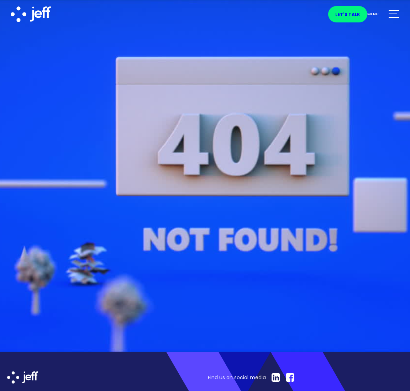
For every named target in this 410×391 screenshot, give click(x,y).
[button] (383, 14)
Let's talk (347, 14)
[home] (44, 14)
